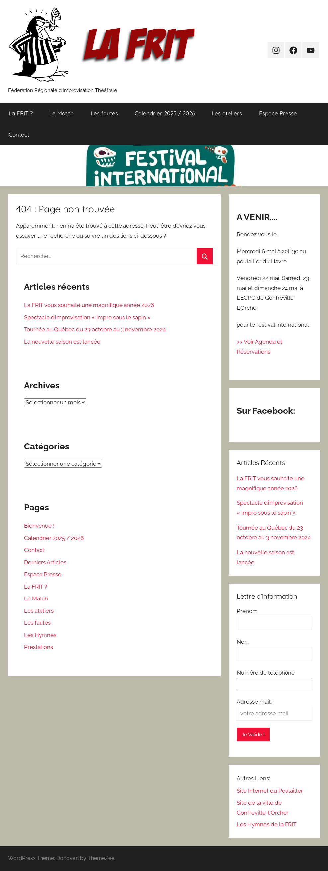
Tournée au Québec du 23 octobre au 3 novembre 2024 (95, 329)
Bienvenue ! (39, 525)
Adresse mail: (254, 701)
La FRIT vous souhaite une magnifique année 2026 (89, 305)
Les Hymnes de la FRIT (266, 824)
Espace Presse (278, 113)
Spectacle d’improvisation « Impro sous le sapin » (87, 317)
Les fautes (104, 113)
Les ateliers (227, 113)
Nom (243, 641)
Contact (19, 134)
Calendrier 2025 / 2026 (165, 113)
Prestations (38, 647)
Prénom (247, 611)
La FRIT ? (21, 113)
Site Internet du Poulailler (270, 790)
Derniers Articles (45, 562)
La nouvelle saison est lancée (62, 341)
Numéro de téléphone (266, 672)
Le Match (61, 113)
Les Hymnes (40, 635)
